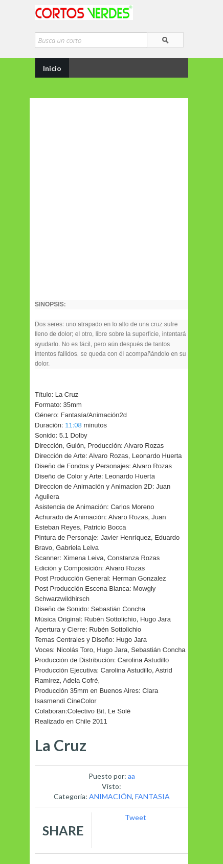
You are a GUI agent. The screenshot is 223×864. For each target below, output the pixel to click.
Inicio (52, 68)
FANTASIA (152, 796)
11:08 (73, 425)
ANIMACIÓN (110, 796)
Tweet (135, 817)
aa (131, 776)
